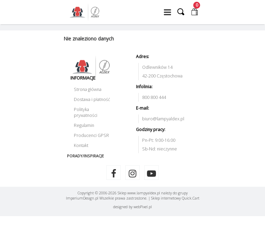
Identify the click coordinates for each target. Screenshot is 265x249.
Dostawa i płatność (92, 99)
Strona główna (87, 89)
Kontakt (81, 145)
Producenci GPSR (91, 135)
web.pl (143, 206)
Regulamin (84, 125)
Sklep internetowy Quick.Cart (175, 198)
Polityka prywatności (85, 112)
